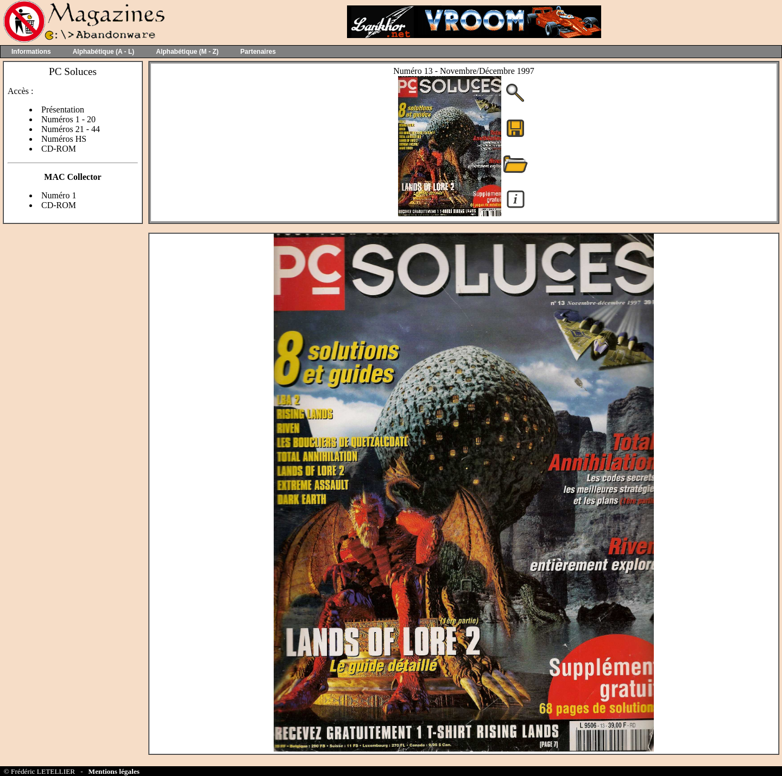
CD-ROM (58, 148)
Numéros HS (63, 138)
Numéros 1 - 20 (68, 119)
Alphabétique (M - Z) (187, 51)
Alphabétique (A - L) (104, 51)
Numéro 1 (58, 195)
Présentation (62, 109)
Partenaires (258, 51)
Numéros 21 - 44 (70, 129)
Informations (31, 51)
